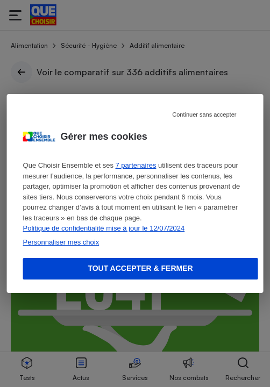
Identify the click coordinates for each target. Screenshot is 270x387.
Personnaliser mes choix (61, 242)
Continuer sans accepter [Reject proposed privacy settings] (204, 114)
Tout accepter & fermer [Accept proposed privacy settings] (140, 268)
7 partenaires (136, 165)
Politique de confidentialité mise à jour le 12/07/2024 (104, 228)
